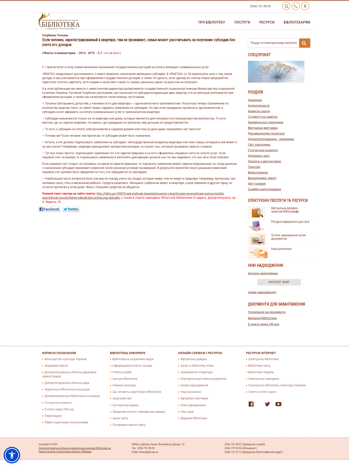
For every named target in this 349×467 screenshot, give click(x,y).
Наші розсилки (281, 249)
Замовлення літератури (197, 372)
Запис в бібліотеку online (197, 365)
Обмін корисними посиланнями (66, 422)
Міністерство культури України (66, 359)
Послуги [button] (242, 22)
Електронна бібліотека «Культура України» (277, 385)
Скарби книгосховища (264, 189)
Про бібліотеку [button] (211, 22)
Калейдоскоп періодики (265, 122)
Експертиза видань (126, 405)
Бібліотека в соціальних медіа (133, 359)
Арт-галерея (257, 183)
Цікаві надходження (262, 292)
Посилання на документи (267, 312)
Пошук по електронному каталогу (280, 43)
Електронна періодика (264, 378)
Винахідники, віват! (262, 178)
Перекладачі (53, 416)
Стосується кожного (263, 150)
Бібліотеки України (261, 372)
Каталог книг (279, 282)
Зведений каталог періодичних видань (139, 411)
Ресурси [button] (267, 22)
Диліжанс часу (259, 156)
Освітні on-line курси (262, 392)
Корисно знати (259, 111)
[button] (12, 455)
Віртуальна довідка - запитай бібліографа (285, 209)
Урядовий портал (56, 365)
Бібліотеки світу (259, 365)
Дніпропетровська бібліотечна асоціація (72, 396)
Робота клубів (122, 372)
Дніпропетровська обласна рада (67, 383)
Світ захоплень (259, 144)
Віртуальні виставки (263, 128)
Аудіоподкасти (259, 105)
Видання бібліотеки (262, 318)
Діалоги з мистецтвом (264, 161)
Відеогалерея (258, 172)
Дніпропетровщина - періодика (271, 139)
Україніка (255, 100)
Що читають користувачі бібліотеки (137, 392)
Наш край (187, 411)
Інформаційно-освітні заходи (132, 365)
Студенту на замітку (263, 117)
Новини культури (124, 385)
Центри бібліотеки (125, 378)
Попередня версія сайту (129, 425)
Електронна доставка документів (203, 378)
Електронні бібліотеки (264, 359)
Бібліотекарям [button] (297, 22)
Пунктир (254, 167)
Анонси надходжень (263, 273)
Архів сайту (120, 418)
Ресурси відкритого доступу (290, 221)
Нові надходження (193, 405)
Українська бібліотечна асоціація (67, 389)
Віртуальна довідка (194, 359)
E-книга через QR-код (263, 324)
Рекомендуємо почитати (266, 133)
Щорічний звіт (122, 398)
